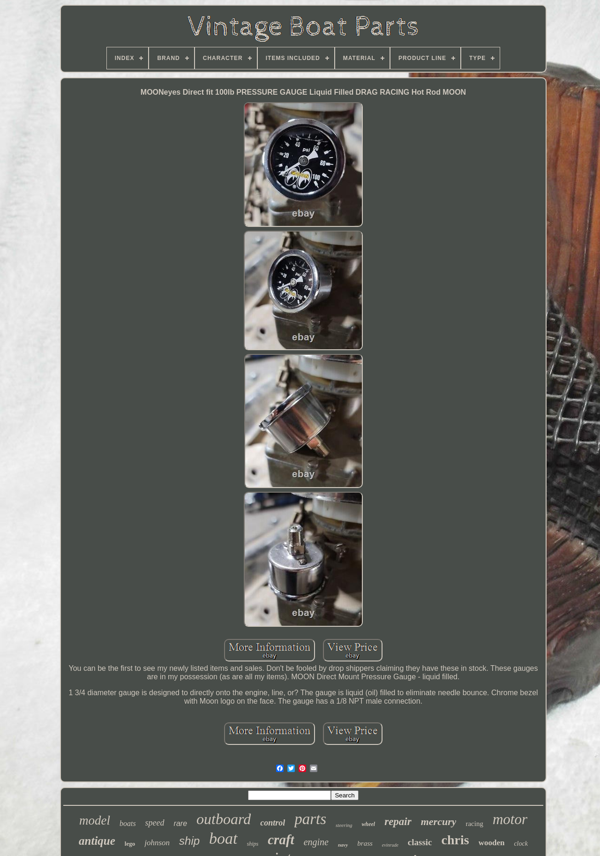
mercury (439, 821)
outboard (223, 819)
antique (97, 840)
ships (253, 844)
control (272, 822)
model (94, 820)
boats (128, 823)
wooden (492, 842)
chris (455, 840)
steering (344, 825)
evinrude (390, 845)
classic (420, 842)
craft (281, 839)
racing (474, 823)
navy (343, 845)
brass (365, 843)
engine (316, 842)
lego (130, 843)
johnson (157, 842)
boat (223, 838)
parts (310, 819)
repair (398, 821)
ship (189, 840)
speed (155, 822)
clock (521, 843)
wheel (368, 824)
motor (510, 819)
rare (180, 823)
